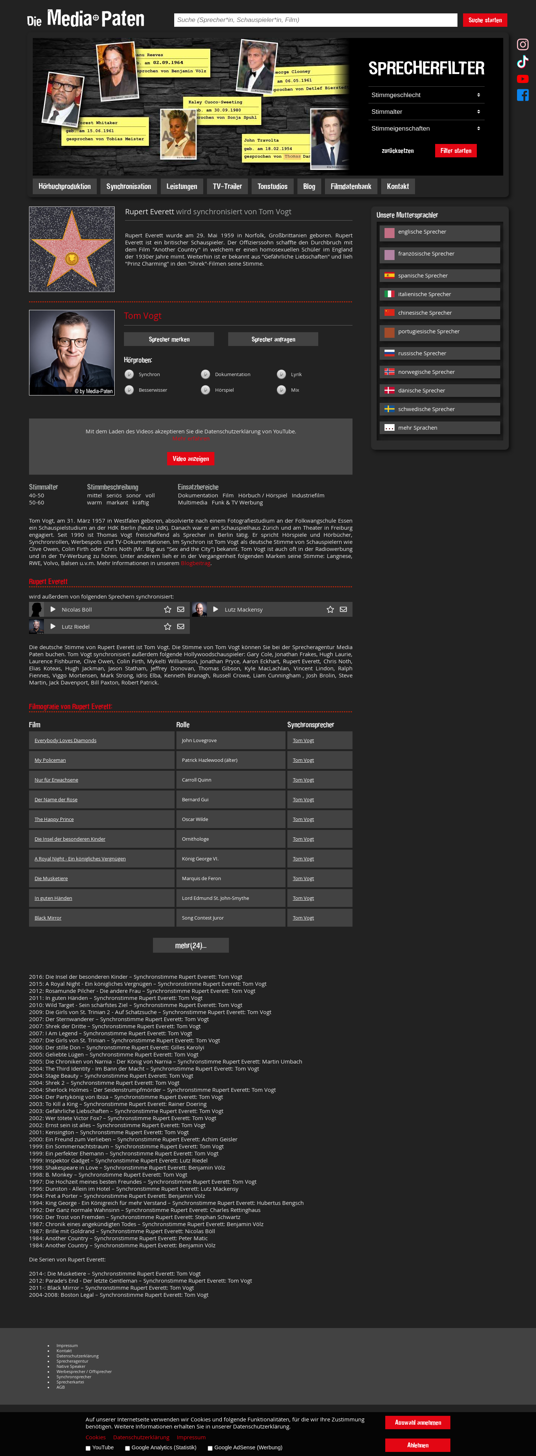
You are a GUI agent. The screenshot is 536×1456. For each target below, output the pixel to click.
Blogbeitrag (195, 563)
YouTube (103, 1447)
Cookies (96, 1437)
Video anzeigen (191, 458)
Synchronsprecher (74, 1376)
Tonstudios (273, 186)
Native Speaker (71, 1366)
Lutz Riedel (76, 626)
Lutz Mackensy (244, 609)
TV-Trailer (227, 186)
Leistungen (182, 186)
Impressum (67, 1345)
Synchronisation (128, 186)
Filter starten (456, 150)
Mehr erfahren (191, 438)
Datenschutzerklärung (78, 1356)
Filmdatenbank (351, 186)
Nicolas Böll (77, 609)
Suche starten (485, 20)
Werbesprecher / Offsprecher (84, 1371)
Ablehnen (417, 1445)
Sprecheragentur (72, 1361)
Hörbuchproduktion (65, 186)
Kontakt (398, 186)
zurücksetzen (398, 150)
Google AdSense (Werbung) (248, 1447)
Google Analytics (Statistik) (164, 1447)
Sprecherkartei (70, 1382)
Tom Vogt (143, 315)
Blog (309, 186)
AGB (61, 1387)
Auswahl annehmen (418, 1422)
